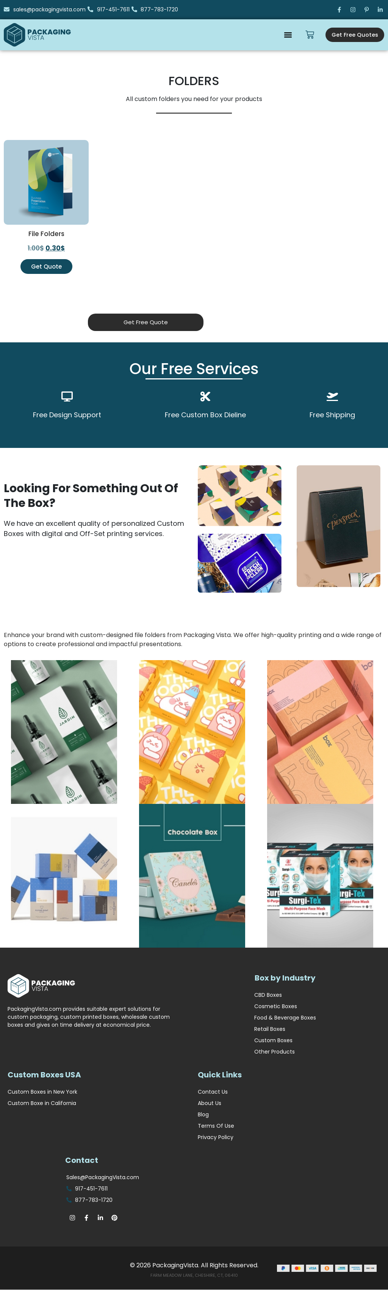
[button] (284, 34)
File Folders (46, 233)
